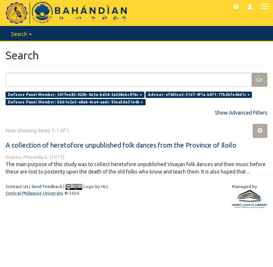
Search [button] (21, 34)
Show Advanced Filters (241, 113)
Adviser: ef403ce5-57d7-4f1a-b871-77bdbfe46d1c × (199, 94)
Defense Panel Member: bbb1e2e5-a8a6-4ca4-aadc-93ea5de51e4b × (75, 102)
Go (259, 80)
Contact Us (17, 186)
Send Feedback (46, 186)
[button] (236, 6)
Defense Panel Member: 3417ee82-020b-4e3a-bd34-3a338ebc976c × (75, 94)
